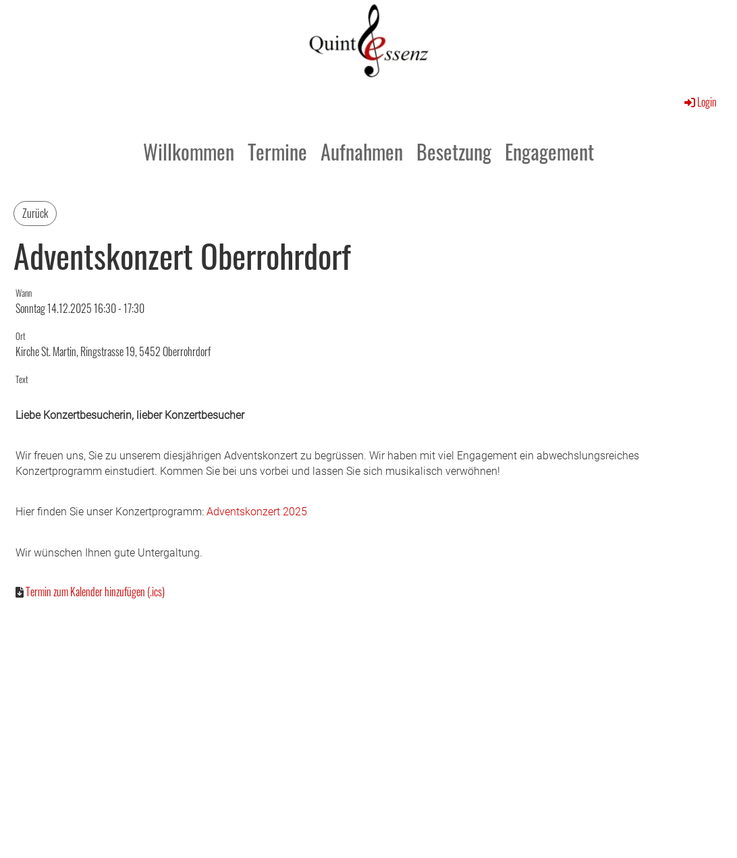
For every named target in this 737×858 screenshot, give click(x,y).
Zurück (35, 213)
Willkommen (188, 151)
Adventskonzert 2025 (257, 511)
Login (699, 102)
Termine (277, 151)
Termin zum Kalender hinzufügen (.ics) (95, 591)
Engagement (549, 151)
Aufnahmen (362, 151)
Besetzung (453, 151)
